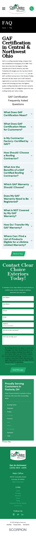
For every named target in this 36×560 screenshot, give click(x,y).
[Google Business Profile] (14, 514)
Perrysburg (10, 429)
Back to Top (18, 254)
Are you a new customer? (11, 330)
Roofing (18, 493)
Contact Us (18, 506)
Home (18, 491)
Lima (8, 422)
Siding (18, 501)
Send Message (18, 370)
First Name (6, 297)
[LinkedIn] (22, 514)
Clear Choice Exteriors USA (18, 73)
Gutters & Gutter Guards (18, 503)
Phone (5, 310)
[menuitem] (9, 525)
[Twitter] (18, 514)
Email (4, 317)
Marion (9, 426)
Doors (18, 498)
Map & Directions (18, 482)
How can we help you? (10, 337)
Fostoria (9, 415)
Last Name (6, 304)
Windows (18, 496)
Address (5, 323)
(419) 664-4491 (18, 468)
